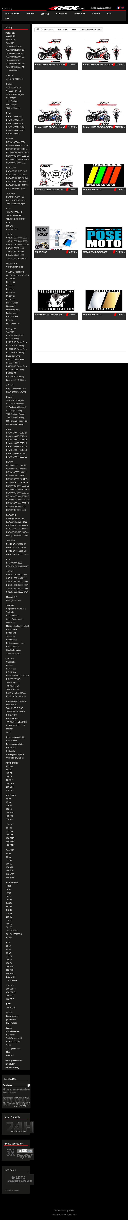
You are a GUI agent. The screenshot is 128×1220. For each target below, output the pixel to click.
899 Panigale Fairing (14, 424)
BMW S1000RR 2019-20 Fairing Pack (16, 433)
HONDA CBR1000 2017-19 (17, 159)
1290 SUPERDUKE (14, 212)
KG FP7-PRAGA (13, 679)
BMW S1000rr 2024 (14, 116)
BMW (8, 113)
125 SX (9, 956)
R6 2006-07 (11, 373)
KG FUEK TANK (13, 718)
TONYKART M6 (12, 686)
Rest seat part (12, 317)
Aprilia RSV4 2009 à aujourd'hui (14, 79)
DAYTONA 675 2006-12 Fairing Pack (16, 544)
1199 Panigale (12, 101)
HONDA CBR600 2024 (15, 142)
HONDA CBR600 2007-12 (17, 146)
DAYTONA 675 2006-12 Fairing (16, 547)
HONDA (9, 139)
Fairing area (11, 328)
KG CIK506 (11, 672)
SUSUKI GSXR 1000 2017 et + (17, 258)
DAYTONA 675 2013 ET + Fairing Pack (17, 551)
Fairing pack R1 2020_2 (16, 380)
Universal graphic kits (15, 272)
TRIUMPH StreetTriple (15, 204)
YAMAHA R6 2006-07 (15, 67)
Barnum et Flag (12, 1067)
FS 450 (9, 938)
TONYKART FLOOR (14, 708)
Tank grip (10, 612)
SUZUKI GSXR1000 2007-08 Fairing (17, 585)
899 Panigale (11, 105)
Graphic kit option (13, 650)
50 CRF (9, 780)
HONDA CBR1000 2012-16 (17, 156)
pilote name (11, 1019)
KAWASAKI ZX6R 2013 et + (17, 178)
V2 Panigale (11, 98)
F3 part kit (10, 286)
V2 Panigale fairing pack (16, 407)
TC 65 (8, 889)
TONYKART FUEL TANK (16, 722)
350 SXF (10, 970)
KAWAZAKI (11, 515)
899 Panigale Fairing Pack (17, 421)
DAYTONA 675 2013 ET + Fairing (17, 554)
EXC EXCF (11, 977)
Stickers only (11, 640)
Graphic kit (10, 36)
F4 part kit (10, 289)
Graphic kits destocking (16, 609)
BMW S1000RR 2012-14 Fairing (16, 450)
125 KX (9, 806)
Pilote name (11, 633)
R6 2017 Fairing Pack (15, 359)
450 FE (9, 924)
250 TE (9, 917)
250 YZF (9, 867)
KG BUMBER (11, 715)
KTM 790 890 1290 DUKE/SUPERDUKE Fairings (14, 563)
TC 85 (8, 893)
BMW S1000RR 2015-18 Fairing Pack (16, 440)
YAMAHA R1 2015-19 (15, 50)
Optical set (10, 622)
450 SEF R (10, 992)
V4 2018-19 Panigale (15, 94)
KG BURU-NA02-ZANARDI (17, 676)
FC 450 (9, 910)
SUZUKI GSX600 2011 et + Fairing (16, 578)
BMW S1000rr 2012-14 (15, 127)
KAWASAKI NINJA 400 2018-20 (15, 188)
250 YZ (9, 864)
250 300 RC (11, 1008)
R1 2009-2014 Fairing (15, 352)
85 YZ (8, 857)
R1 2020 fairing (12, 339)
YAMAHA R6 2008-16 (15, 64)
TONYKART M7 (12, 682)
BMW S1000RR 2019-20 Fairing (16, 436)
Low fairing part (12, 310)
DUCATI (9, 84)
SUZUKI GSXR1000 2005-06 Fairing (17, 582)
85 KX (8, 802)
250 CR (9, 777)
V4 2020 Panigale (13, 91)
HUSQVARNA (12, 883)
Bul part (9, 320)
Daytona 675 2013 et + (15, 200)
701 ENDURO (12, 931)
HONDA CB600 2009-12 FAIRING (16, 476)
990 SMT (10, 226)
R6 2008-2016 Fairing (15, 370)
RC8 (8, 222)
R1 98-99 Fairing (13, 356)
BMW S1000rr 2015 (14, 123)
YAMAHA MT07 (12, 71)
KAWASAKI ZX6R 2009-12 (17, 181)
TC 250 (9, 900)
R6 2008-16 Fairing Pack (16, 366)
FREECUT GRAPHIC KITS (17, 275)
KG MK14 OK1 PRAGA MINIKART (16, 696)
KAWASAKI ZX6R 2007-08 (17, 185)
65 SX (8, 949)
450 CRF (10, 790)
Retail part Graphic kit (15, 737)
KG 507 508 (11, 669)
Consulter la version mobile (64, 1214)
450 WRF (10, 878)
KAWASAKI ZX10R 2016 (16, 171)
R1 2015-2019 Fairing (15, 346)
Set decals (10, 636)
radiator (9, 729)
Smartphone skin (13, 1048)
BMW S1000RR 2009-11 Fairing (16, 453)
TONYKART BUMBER (15, 712)
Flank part (10, 306)
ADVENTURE (12, 229)
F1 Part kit (10, 279)
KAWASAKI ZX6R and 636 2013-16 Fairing (17, 525)
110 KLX (9, 819)
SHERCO (10, 985)
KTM (8, 209)
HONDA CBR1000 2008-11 (17, 152)
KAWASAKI (11, 168)
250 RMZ (10, 838)
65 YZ (8, 853)
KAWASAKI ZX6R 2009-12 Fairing (17, 529)
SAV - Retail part (13, 653)
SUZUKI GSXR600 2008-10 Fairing (16, 575)
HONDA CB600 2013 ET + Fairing (17, 482)
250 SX (9, 963)
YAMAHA (10, 43)
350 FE (9, 920)
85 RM (9, 828)
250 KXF (10, 813)
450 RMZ (10, 842)
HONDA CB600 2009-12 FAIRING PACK (16, 472)
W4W (71, 1210)
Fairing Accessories (14, 600)
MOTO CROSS (11, 763)
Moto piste (10, 33)
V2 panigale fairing (14, 411)
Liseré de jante (12, 1016)
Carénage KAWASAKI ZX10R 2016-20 (15, 518)
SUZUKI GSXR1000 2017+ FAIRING (17, 592)
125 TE (9, 913)
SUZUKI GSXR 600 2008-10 (17, 241)
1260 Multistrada (13, 108)
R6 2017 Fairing (12, 363)
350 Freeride (11, 980)
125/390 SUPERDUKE (15, 219)
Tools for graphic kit (14, 1038)
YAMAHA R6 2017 (13, 60)
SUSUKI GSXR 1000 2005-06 (15, 248)
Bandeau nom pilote (14, 744)
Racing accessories (14, 1061)
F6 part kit (10, 296)
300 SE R (10, 999)
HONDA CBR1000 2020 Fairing (16, 510)
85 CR (9, 770)
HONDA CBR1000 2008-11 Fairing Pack (17, 486)
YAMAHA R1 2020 (13, 46)
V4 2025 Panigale (13, 87)
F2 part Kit (10, 282)
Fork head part (12, 303)
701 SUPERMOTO (14, 934)
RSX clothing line (13, 1042)
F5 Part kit (10, 292)
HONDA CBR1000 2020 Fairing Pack (16, 507)
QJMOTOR (11, 40)
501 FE (9, 927)
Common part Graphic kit (16, 701)
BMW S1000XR (12, 134)
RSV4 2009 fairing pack (16, 388)
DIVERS (9, 1055)
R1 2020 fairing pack (14, 335)
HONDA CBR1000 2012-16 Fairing (17, 496)
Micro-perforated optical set (17, 626)
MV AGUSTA (11, 263)
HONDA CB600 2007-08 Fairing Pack (16, 465)
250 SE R (10, 996)
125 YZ (9, 860)
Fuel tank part (12, 313)
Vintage (9, 1013)
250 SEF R (10, 989)
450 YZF (9, 871)
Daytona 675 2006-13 (15, 197)
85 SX (8, 953)
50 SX (8, 946)
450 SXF (10, 973)
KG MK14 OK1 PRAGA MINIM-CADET (16, 693)
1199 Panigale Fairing (15, 417)
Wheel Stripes (12, 616)
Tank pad (10, 605)
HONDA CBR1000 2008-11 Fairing (17, 489)
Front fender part (13, 323)
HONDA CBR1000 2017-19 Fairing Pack (17, 500)
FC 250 (9, 903)
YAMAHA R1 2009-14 (15, 53)
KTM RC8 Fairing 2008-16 (17, 566)
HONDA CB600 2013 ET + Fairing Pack (17, 479)
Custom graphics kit (14, 267)
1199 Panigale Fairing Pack (15, 414)
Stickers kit (10, 751)
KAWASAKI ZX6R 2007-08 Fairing (17, 532)
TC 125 (9, 896)
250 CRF (10, 787)
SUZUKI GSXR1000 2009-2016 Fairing (17, 588)
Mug (8, 1052)
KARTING (9, 659)
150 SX (9, 960)
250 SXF (10, 967)
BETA (8, 1004)
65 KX (8, 799)
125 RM (9, 831)
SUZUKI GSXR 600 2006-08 (17, 238)
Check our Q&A (12, 1191)
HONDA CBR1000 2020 (16, 163)
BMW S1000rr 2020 (14, 120)
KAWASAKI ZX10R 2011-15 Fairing (17, 522)
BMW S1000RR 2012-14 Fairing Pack (16, 447)
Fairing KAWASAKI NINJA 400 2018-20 (17, 536)
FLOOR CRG (11, 705)
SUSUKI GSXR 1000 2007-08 (15, 252)
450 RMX (10, 845)
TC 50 (8, 886)
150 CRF (10, 783)
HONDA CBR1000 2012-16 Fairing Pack (17, 493)
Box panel (10, 1035)
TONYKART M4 (12, 689)
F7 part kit (10, 299)
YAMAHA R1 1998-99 (15, 57)
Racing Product (12, 647)
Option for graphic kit (14, 758)
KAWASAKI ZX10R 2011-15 (17, 175)
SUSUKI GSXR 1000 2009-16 (15, 255)
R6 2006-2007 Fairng (15, 377)
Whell (8, 732)
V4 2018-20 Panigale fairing (15, 400)
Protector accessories (15, 643)
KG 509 (9, 665)
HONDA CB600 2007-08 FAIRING (16, 469)
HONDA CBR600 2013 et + (17, 149)
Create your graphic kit (15, 754)
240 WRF (10, 874)
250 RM (9, 835)
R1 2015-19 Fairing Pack (16, 342)
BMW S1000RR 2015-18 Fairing (16, 443)
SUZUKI (9, 234)
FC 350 (9, 907)
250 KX (9, 809)
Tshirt (8, 1045)
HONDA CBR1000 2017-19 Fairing (17, 503)
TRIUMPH (10, 193)
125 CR (9, 773)
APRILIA (9, 76)
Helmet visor (11, 748)
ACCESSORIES (12, 1031)
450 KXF (10, 816)
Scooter (8, 1028)
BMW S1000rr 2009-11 (15, 130)
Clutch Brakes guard (14, 619)
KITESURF (10, 1064)
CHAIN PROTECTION (15, 725)
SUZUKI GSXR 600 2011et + (17, 245)
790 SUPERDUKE (13, 216)
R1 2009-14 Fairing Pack (16, 349)
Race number (11, 629)
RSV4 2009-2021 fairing (16, 392)
